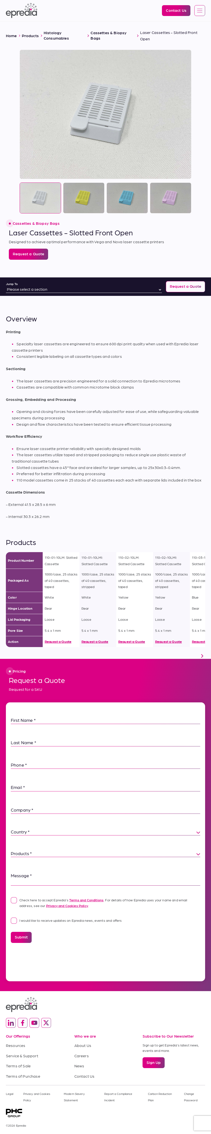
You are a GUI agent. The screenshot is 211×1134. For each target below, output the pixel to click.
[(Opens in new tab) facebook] (23, 1023)
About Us (82, 1045)
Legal (9, 1093)
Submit (21, 937)
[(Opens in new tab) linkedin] (11, 1023)
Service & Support (22, 1055)
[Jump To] (84, 290)
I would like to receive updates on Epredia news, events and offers (66, 920)
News (79, 1065)
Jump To (12, 284)
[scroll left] (9, 656)
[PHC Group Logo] (105, 1113)
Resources (15, 1045)
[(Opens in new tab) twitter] (46, 1023)
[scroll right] (202, 656)
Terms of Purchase (23, 1076)
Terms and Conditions (86, 900)
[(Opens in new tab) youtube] (34, 1023)
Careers (81, 1055)
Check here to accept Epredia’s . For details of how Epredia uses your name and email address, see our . (99, 902)
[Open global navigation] (199, 10)
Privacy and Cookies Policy (67, 905)
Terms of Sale (18, 1065)
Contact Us (84, 1076)
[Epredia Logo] (21, 10)
